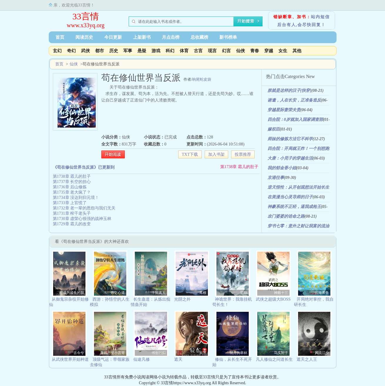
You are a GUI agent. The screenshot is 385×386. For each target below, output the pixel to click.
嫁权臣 (274, 129)
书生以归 (159, 353)
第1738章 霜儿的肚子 (239, 167)
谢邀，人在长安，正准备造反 (294, 100)
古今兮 (78, 353)
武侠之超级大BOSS (273, 299)
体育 (184, 50)
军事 (127, 50)
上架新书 (142, 37)
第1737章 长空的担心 (72, 182)
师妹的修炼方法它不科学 (290, 139)
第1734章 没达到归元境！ (76, 197)
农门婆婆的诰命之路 (286, 216)
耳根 (202, 293)
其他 (296, 50)
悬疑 (141, 50)
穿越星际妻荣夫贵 (284, 110)
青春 (254, 50)
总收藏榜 (199, 37)
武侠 (85, 50)
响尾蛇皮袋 (201, 79)
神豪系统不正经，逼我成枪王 (294, 206)
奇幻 (71, 50)
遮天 (178, 359)
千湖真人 (159, 293)
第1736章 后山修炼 (70, 187)
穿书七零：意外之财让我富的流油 (298, 226)
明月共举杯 (238, 353)
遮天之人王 (307, 359)
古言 (198, 50)
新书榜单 (228, 37)
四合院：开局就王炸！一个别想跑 (298, 148)
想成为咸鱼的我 (71, 293)
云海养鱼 (322, 293)
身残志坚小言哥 (112, 353)
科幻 (170, 50)
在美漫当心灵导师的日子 (290, 197)
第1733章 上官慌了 (70, 203)
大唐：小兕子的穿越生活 (290, 158)
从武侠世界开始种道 (70, 359)
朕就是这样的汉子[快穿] (289, 90)
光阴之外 (182, 299)
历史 (113, 50)
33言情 (86, 16)
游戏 (156, 50)
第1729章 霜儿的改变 (72, 224)
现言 (212, 50)
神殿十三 (281, 293)
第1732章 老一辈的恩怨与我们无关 (84, 208)
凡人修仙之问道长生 (274, 359)
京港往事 (276, 177)
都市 (99, 50)
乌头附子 (281, 353)
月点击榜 (170, 37)
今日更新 (113, 37)
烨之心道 (118, 293)
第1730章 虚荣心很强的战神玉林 (82, 218)
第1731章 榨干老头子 (72, 213)
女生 (282, 50)
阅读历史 (84, 37)
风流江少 (322, 353)
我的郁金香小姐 (282, 168)
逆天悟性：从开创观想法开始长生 (298, 187)
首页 (60, 37)
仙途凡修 (141, 359)
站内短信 (320, 17)
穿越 (268, 50)
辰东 (202, 353)
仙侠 (240, 50)
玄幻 (57, 50)
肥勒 (243, 293)
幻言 (226, 50)
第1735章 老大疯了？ (72, 192)
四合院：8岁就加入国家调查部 (295, 119)
